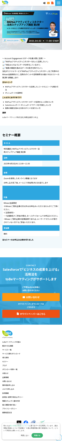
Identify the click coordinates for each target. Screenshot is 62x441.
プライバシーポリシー (9, 408)
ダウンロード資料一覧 (9, 369)
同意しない (25, 435)
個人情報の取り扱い (9, 405)
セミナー (5, 361)
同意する (37, 435)
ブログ (4, 365)
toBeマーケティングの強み (11, 342)
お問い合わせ (49, 3)
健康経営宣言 (7, 412)
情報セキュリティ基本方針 (11, 401)
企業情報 (5, 377)
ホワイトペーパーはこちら (32, 313)
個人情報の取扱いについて (19, 426)
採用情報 (5, 393)
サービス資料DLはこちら (53, 3)
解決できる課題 (7, 346)
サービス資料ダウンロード (11, 353)
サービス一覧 (6, 349)
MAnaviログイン (45, 3)
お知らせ (5, 373)
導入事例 (5, 357)
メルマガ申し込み (8, 389)
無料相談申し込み (8, 385)
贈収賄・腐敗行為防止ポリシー (12, 397)
